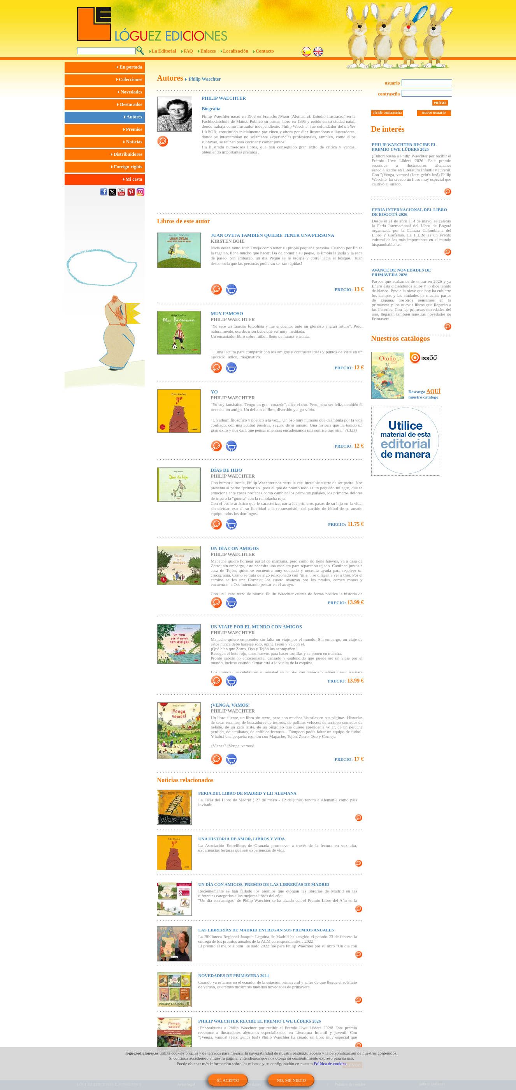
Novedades (131, 92)
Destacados (130, 104)
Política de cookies (330, 1063)
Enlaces (208, 51)
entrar (440, 102)
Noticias (133, 142)
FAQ (188, 51)
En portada (130, 67)
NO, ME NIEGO (291, 1080)
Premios (134, 129)
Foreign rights (128, 166)
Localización (235, 51)
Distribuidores (128, 154)
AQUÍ (433, 391)
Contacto (265, 51)
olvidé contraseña (387, 112)
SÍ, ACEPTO (228, 1080)
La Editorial (164, 51)
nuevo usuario (434, 112)
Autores (134, 117)
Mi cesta (134, 179)
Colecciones (130, 79)
